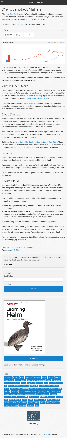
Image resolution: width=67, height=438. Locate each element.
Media (58, 391)
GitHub (10, 385)
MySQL (7, 394)
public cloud (48, 96)
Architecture (28, 377)
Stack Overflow (22, 402)
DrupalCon (39, 383)
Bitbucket (57, 377)
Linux (47, 391)
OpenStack (14, 14)
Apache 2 (47, 434)
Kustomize (52, 388)
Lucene (53, 391)
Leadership (15, 391)
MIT (40, 434)
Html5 (48, 385)
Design (48, 380)
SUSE (36, 402)
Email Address (9, 276)
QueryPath (59, 397)
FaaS (46, 383)
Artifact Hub (37, 377)
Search (30, 399)
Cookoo (23, 380)
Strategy (30, 402)
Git (5, 385)
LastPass (7, 391)
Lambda (59, 388)
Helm (32, 385)
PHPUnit (42, 397)
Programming (50, 397)
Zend (37, 405)
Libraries (41, 391)
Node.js (13, 394)
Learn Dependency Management (28, 391)
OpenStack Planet (26, 247)
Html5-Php (55, 385)
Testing (42, 402)
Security (37, 399)
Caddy (6, 380)
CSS (28, 380)
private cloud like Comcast (36, 98)
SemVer (43, 399)
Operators (53, 394)
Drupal (23, 383)
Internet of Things (15, 388)
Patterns (7, 397)
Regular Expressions (14, 399)
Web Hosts (23, 405)
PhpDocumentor (34, 397)
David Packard (41, 380)
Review (24, 399)
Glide (23, 385)
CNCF (17, 380)
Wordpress (30, 405)
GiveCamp (17, 385)
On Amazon (33, 359)
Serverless (50, 399)
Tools (47, 402)
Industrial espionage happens (43, 211)
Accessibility (8, 377)
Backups (51, 377)
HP (36, 385)
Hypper (6, 388)
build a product (19, 96)
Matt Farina (39, 257)
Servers (57, 399)
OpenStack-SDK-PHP (42, 394)
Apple (21, 377)
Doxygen (17, 383)
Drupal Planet (31, 383)
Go (28, 385)
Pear (12, 397)
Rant (6, 399)
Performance (19, 397)
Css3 (33, 380)
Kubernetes (44, 388)
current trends (20, 24)
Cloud (11, 380)
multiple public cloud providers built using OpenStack (37, 142)
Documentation (9, 383)
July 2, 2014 (15, 250)
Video (6, 405)
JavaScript (25, 388)
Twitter (53, 402)
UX (58, 402)
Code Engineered (36, 2)
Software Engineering (10, 402)
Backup (44, 377)
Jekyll (31, 388)
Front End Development (56, 383)
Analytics (15, 377)
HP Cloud (42, 385)
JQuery (37, 388)
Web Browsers (14, 405)
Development (56, 380)
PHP (26, 397)
